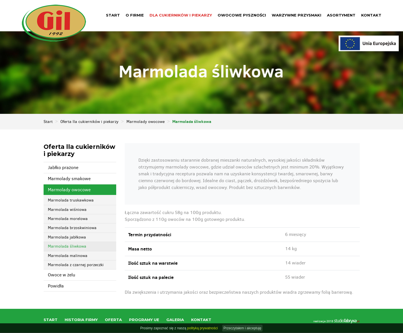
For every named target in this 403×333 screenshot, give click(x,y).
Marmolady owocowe (145, 122)
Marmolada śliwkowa (67, 246)
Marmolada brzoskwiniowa (72, 228)
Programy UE (144, 320)
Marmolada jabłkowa (67, 237)
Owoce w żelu (61, 275)
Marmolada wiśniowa (67, 210)
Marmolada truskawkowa (71, 200)
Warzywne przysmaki (296, 15)
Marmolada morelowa (68, 219)
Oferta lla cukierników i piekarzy (89, 122)
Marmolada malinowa (67, 256)
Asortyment (341, 15)
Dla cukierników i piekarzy (181, 15)
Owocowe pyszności (242, 15)
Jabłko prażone (63, 168)
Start (113, 15)
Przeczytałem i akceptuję (242, 328)
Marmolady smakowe (69, 179)
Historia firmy (81, 320)
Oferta (113, 320)
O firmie (135, 15)
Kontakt (371, 15)
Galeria (175, 320)
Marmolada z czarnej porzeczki (76, 265)
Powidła (56, 286)
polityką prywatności (202, 328)
